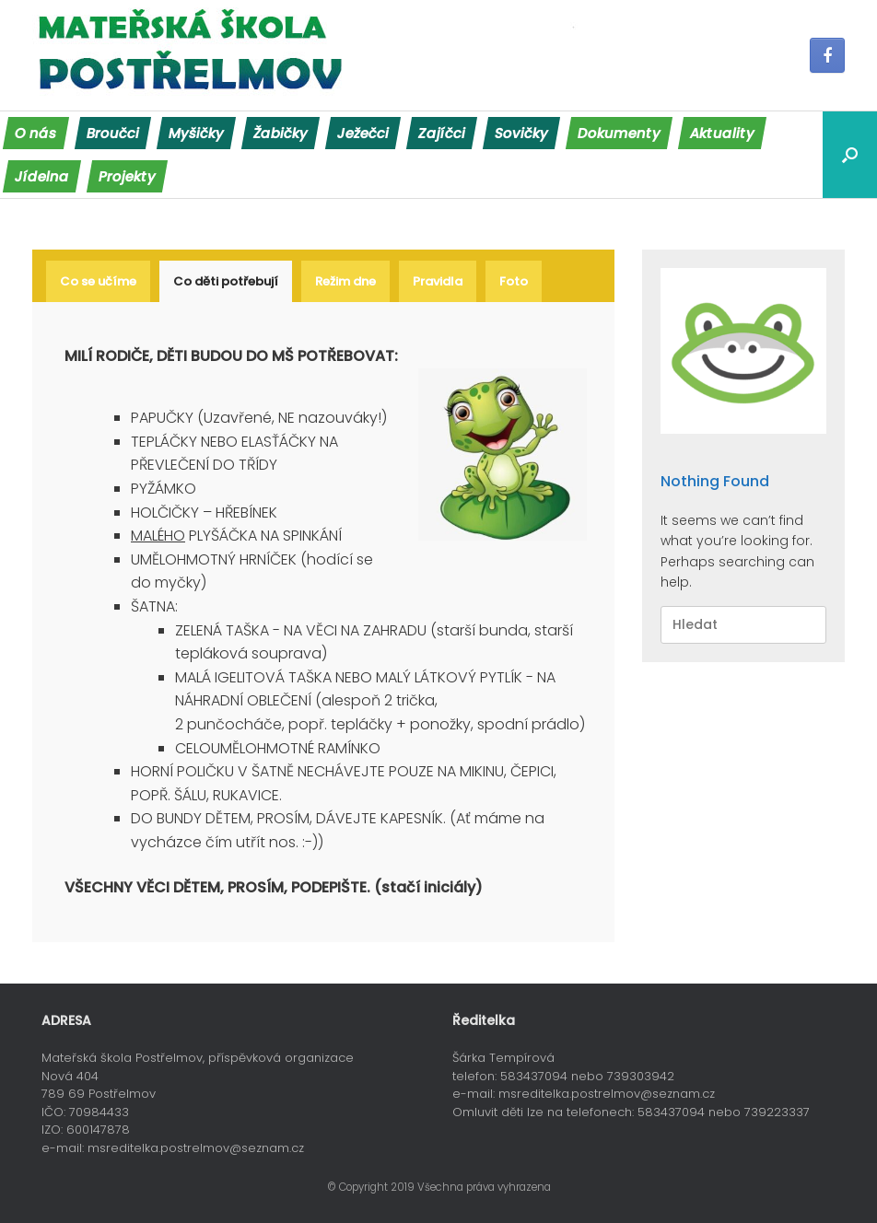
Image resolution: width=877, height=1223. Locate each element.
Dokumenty (619, 133)
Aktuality (722, 133)
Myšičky (196, 133)
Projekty (127, 176)
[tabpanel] (325, 622)
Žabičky (280, 133)
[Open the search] (850, 154)
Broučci (113, 133)
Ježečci (363, 133)
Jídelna (42, 176)
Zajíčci (441, 133)
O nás (36, 133)
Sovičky (521, 133)
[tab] (98, 281)
